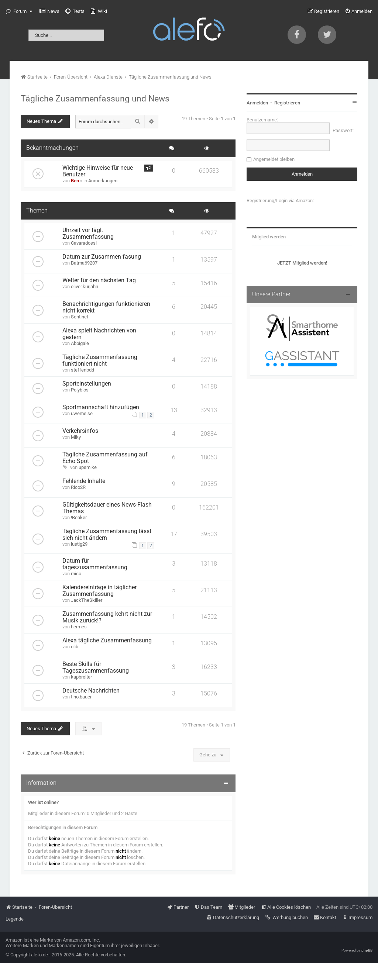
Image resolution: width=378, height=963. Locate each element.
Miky (76, 437)
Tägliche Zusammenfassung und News (95, 98)
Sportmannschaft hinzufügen (100, 407)
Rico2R (78, 487)
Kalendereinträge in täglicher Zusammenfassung (99, 590)
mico (76, 573)
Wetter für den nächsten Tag (99, 280)
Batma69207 (84, 263)
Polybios (80, 390)
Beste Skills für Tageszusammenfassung (95, 667)
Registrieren (287, 103)
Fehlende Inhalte (83, 481)
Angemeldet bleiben (274, 159)
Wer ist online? (43, 802)
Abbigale (80, 343)
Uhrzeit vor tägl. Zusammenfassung (88, 233)
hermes (79, 626)
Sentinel (79, 317)
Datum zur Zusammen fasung (101, 256)
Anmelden (257, 103)
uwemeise (82, 413)
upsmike (88, 467)
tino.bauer (81, 697)
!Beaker (79, 517)
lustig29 (79, 544)
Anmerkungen (102, 180)
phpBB (366, 950)
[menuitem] (49, 11)
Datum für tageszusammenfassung (94, 564)
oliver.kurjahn (84, 286)
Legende (15, 919)
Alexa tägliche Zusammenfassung (107, 640)
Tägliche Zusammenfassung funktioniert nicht (99, 360)
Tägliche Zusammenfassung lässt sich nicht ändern (106, 534)
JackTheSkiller (86, 600)
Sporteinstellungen (86, 383)
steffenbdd (82, 370)
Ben (75, 180)
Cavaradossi (84, 243)
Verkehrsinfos (80, 431)
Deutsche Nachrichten (91, 690)
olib (74, 646)
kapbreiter (81, 677)
